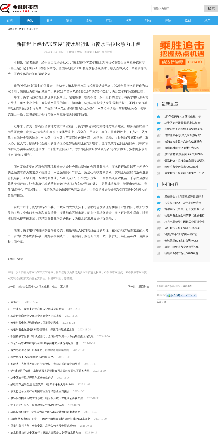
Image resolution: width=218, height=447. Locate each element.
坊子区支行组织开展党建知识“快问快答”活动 (37, 405)
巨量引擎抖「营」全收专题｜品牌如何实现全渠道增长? (43, 425)
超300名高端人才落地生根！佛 (182, 116)
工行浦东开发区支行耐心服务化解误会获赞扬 (37, 309)
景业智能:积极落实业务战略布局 (183, 154)
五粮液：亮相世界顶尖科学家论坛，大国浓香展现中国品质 (45, 363)
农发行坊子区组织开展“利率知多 (183, 128)
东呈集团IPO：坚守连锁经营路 (182, 202)
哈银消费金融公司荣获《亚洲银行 (184, 215)
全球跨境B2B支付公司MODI (181, 240)
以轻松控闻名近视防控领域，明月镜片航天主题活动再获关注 (47, 398)
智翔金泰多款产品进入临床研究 (183, 141)
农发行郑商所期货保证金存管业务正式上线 (36, 315)
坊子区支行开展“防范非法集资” (182, 122)
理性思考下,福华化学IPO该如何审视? (32, 357)
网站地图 (187, 286)
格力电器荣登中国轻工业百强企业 (184, 221)
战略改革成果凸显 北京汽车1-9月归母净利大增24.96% (42, 384)
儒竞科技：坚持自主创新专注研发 (184, 160)
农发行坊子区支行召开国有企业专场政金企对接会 (40, 391)
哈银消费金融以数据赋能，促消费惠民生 (35, 322)
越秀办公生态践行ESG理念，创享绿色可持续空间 (40, 350)
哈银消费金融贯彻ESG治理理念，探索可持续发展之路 (42, 329)
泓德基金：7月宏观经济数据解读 (183, 196)
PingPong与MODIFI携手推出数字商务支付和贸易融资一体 (45, 343)
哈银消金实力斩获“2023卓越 (181, 253)
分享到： (12, 259)
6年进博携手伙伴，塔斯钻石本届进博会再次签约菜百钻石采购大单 (50, 370)
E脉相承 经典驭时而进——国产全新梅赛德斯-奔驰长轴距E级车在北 (50, 418)
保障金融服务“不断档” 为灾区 (181, 147)
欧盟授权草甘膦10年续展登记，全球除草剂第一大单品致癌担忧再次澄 (52, 336)
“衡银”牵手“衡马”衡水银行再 (181, 234)
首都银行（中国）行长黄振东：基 (184, 209)
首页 (21, 29)
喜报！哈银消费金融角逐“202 (181, 246)
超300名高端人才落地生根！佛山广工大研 (43, 286)
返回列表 (143, 286)
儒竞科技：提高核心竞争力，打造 (184, 173)
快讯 (28, 29)
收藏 (20, 259)
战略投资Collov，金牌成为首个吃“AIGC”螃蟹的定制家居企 (45, 412)
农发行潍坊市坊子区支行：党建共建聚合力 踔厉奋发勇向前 (46, 432)
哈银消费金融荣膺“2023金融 (181, 166)
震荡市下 (16, 302)
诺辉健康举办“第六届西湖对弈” (182, 135)
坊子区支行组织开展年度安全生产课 (32, 377)
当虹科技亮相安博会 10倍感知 (182, 228)
